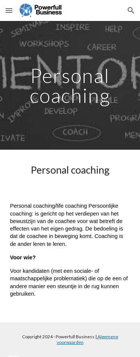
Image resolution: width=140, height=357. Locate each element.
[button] (9, 10)
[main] (70, 85)
